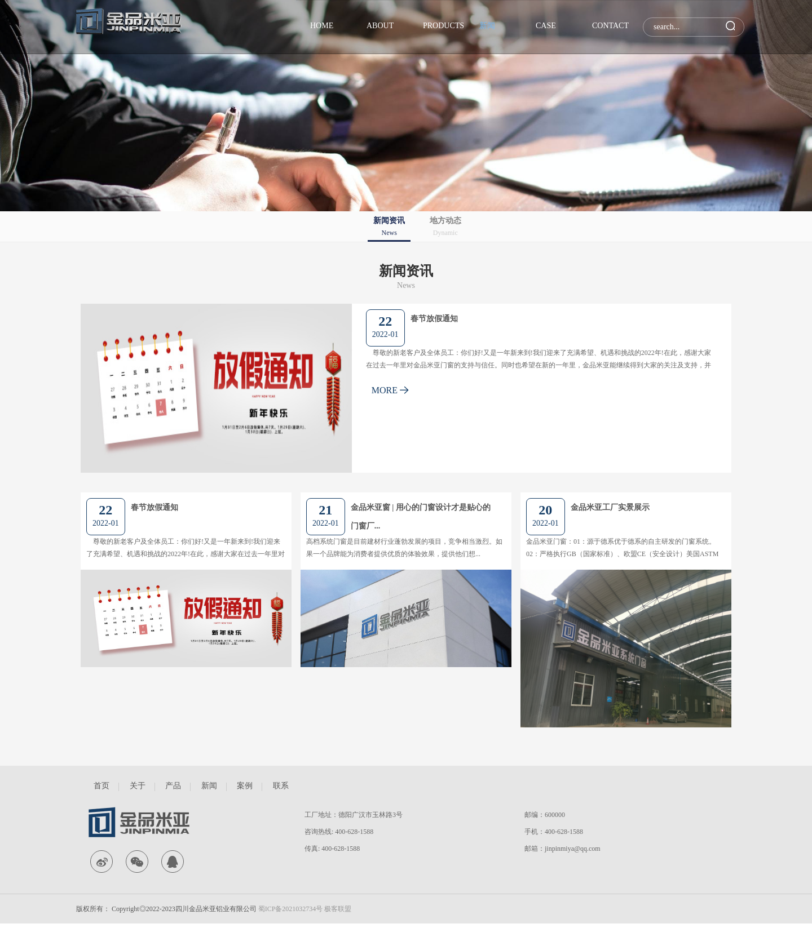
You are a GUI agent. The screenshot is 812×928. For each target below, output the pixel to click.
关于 (137, 786)
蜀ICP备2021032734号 (290, 909)
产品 (173, 786)
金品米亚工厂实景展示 (610, 507)
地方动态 (445, 227)
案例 (245, 786)
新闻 (209, 786)
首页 (101, 786)
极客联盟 (337, 909)
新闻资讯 (389, 227)
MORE (390, 390)
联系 (281, 786)
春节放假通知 (434, 318)
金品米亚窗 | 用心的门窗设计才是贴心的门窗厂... (421, 516)
